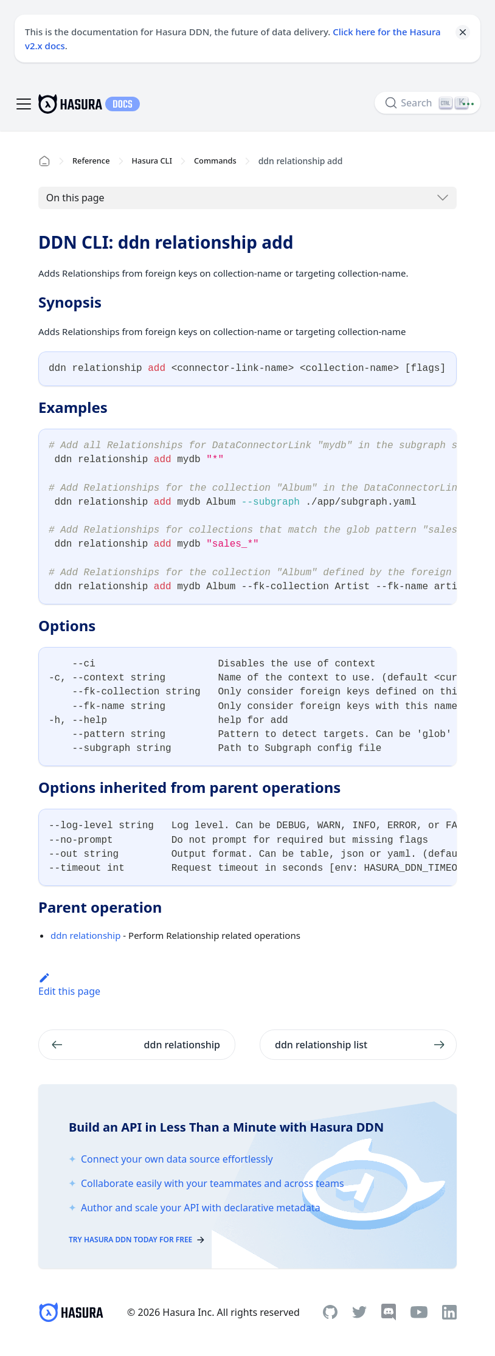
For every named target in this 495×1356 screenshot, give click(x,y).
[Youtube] (419, 1312)
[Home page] (44, 161)
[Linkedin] (449, 1312)
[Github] (330, 1312)
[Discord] (388, 1312)
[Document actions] (468, 104)
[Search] (427, 103)
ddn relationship (85, 935)
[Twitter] (359, 1312)
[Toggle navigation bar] (24, 104)
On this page (75, 197)
